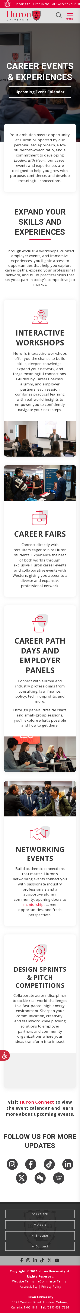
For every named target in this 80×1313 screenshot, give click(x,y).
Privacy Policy (51, 1286)
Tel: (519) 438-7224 (55, 1307)
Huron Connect (37, 1102)
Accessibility (28, 1286)
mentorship (33, 904)
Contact (41, 1246)
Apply (41, 1225)
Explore (42, 1214)
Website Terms (23, 1281)
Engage (42, 1235)
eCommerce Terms (52, 1281)
